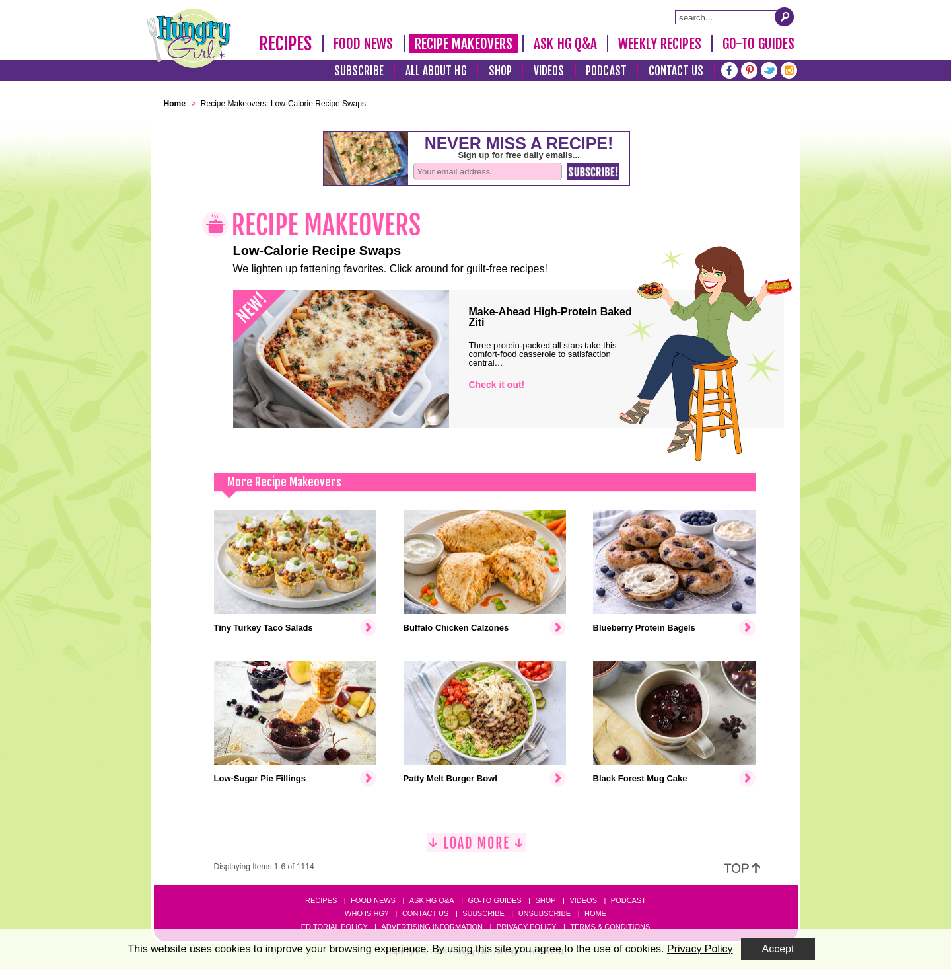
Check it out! (497, 384)
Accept (778, 948)
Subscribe (359, 71)
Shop (500, 71)
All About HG (436, 71)
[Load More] (476, 848)
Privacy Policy (527, 927)
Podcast (606, 71)
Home (595, 913)
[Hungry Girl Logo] (189, 38)
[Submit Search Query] (784, 16)
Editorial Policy (334, 927)
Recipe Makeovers (464, 43)
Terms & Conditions (610, 927)
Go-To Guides (758, 43)
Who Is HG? (366, 913)
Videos (549, 71)
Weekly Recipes (659, 43)
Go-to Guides (494, 900)
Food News (364, 43)
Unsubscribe (544, 913)
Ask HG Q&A (565, 43)
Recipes (285, 43)
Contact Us (676, 71)
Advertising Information (432, 927)
